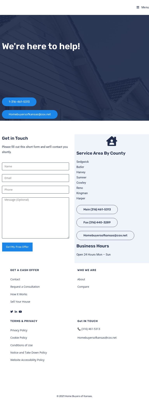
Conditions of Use (21, 345)
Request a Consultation (25, 286)
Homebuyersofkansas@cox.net (97, 337)
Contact (15, 279)
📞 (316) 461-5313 (88, 329)
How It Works (18, 294)
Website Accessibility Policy (27, 360)
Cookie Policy (18, 337)
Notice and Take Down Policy (28, 352)
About (81, 279)
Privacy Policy (18, 330)
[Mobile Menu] (143, 7)
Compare (83, 286)
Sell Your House (20, 301)
